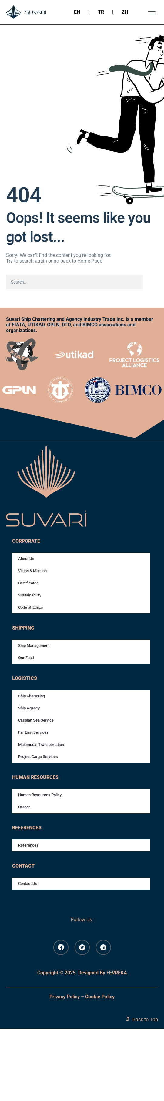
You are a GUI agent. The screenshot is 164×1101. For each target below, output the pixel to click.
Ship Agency (29, 708)
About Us (26, 558)
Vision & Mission (32, 571)
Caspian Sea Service (36, 720)
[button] (151, 12)
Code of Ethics (30, 607)
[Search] (149, 282)
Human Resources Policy (40, 795)
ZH (125, 12)
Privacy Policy (64, 997)
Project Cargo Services (38, 756)
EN (77, 12)
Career (24, 807)
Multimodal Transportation (41, 744)
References (28, 845)
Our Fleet (26, 657)
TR (101, 12)
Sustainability (29, 595)
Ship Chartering (31, 696)
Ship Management (33, 645)
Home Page (89, 261)
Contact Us (27, 883)
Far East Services (33, 732)
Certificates (28, 583)
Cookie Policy (100, 997)
